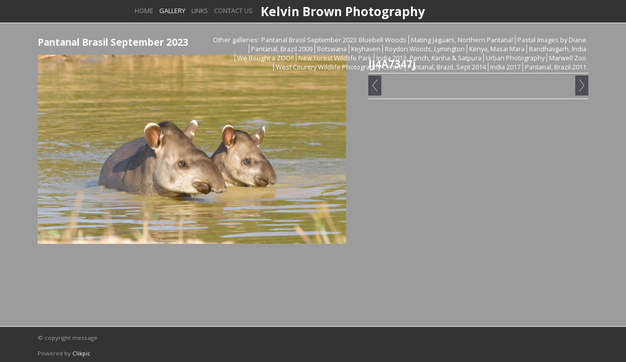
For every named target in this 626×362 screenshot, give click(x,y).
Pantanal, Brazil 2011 (555, 66)
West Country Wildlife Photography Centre (339, 66)
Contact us (233, 10)
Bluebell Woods (382, 39)
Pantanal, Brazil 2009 (281, 48)
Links (199, 10)
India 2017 (505, 66)
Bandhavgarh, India (557, 48)
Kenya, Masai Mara (497, 48)
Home (144, 10)
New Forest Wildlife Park (335, 57)
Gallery (172, 10)
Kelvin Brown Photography (343, 11)
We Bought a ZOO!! (265, 57)
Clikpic (81, 353)
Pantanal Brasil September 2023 (309, 39)
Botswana (332, 48)
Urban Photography (515, 57)
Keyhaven (365, 48)
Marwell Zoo (567, 57)
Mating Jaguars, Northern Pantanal (462, 39)
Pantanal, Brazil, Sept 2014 (446, 66)
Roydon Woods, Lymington (425, 48)
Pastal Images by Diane (551, 39)
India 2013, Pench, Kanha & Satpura (428, 57)
